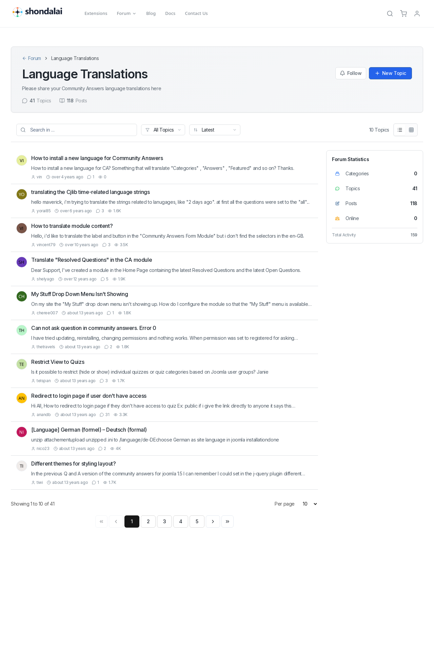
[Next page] (213, 521)
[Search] (390, 13)
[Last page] (227, 521)
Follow (351, 73)
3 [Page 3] (164, 521)
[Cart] (403, 13)
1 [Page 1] (132, 521)
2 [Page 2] (148, 521)
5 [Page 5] (197, 521)
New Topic (390, 73)
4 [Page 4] (180, 521)
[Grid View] (411, 129)
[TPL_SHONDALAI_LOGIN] (417, 13)
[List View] (399, 129)
